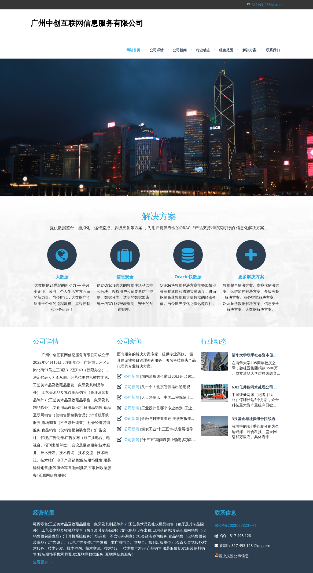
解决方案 (249, 50)
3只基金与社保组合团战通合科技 (259, 418)
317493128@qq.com (267, 4)
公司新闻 (180, 50)
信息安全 (125, 277)
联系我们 (273, 50)
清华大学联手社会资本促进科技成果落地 (265, 355)
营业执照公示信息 (232, 555)
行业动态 (203, 50)
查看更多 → (43, 561)
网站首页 (133, 50)
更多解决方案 (251, 277)
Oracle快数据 (188, 277)
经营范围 (226, 50)
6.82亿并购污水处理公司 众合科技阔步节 (266, 387)
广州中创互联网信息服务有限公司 (87, 23)
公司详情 (157, 50)
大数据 (62, 277)
